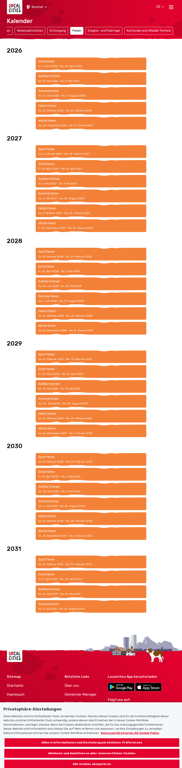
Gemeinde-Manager (81, 694)
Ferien (76, 31)
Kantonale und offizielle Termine (149, 31)
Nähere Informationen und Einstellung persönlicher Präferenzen (92, 746)
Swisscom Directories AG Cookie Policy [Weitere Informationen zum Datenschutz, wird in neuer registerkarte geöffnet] (130, 736)
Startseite (15, 686)
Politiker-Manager (79, 703)
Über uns (72, 686)
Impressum (16, 694)
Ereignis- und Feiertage (104, 31)
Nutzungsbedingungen (26, 703)
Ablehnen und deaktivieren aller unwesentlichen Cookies (92, 756)
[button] (37, 7)
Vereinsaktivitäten (30, 31)
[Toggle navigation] (171, 7)
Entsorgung (58, 31)
